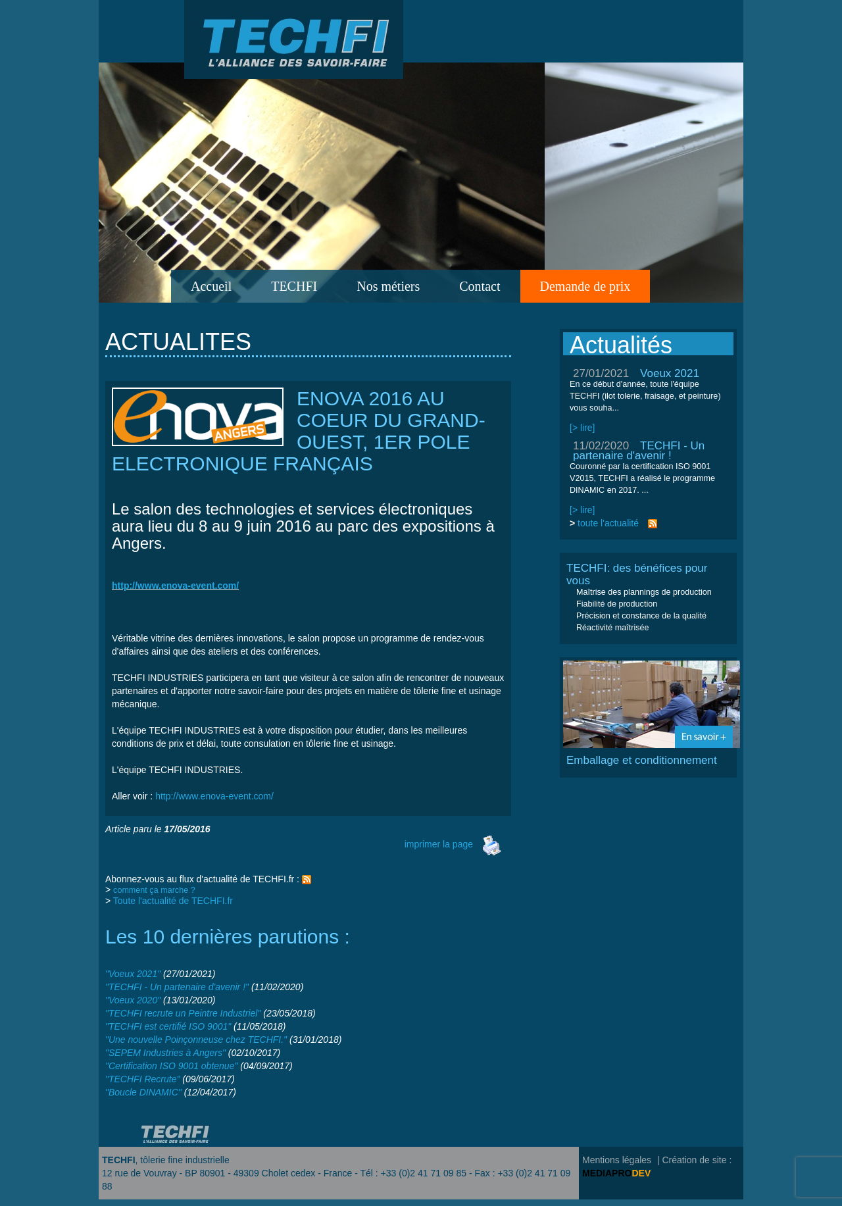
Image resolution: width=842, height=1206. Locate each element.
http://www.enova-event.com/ (214, 796)
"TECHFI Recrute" (142, 1079)
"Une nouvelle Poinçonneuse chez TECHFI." (196, 1039)
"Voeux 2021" (133, 973)
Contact (479, 286)
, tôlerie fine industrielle (166, 1160)
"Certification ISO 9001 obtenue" (171, 1066)
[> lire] (582, 427)
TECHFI (294, 286)
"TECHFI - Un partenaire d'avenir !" (177, 987)
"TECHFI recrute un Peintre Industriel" (182, 1013)
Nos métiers (388, 286)
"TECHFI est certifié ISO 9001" (168, 1026)
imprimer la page (453, 844)
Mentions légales (616, 1160)
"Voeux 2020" (133, 1000)
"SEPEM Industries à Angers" (165, 1052)
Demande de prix (585, 286)
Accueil (211, 286)
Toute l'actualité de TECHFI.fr (173, 900)
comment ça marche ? (154, 890)
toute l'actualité (608, 523)
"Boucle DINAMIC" (143, 1092)
